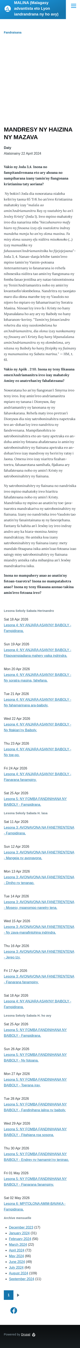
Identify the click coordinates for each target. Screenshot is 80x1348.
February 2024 (20, 1239)
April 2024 (16, 1250)
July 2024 (16, 1267)
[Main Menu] (73, 6)
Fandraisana (12, 32)
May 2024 (16, 1256)
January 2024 (19, 1233)
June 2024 (17, 1262)
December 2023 (21, 1227)
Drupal (25, 1334)
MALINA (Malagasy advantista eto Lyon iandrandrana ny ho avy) (36, 8)
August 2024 (18, 1273)
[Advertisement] (40, 84)
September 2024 (21, 1279)
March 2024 (18, 1244)
